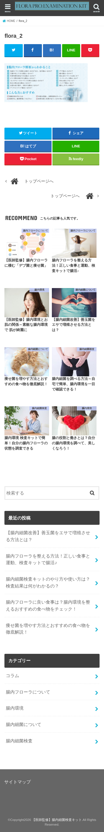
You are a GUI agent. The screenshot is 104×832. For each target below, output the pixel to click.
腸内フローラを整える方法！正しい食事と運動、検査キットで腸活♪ (48, 559)
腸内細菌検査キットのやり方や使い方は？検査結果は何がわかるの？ (48, 582)
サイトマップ (17, 781)
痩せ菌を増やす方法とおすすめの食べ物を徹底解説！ (48, 629)
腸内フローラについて (28, 691)
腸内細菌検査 (19, 740)
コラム (12, 675)
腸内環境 (15, 707)
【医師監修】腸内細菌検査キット (57, 819)
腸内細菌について (23, 724)
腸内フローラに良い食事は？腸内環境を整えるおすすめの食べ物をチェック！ (48, 605)
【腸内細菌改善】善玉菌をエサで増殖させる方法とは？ (48, 536)
